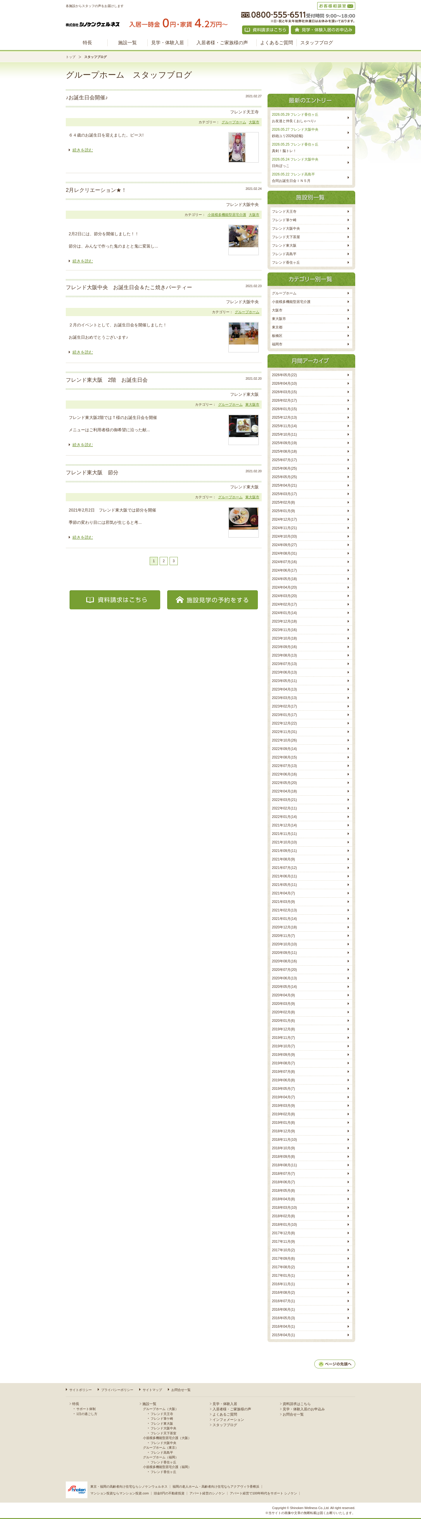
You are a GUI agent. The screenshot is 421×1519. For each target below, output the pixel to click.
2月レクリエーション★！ (96, 190)
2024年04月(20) (284, 587)
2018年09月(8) (283, 1157)
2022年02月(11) (284, 808)
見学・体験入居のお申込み (304, 1409)
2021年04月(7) (283, 893)
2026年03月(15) (284, 392)
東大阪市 (252, 405)
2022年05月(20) (284, 783)
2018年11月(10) (284, 1140)
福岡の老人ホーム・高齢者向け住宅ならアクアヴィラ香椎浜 (215, 1486)
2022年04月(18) (284, 791)
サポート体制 (86, 1409)
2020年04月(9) (283, 995)
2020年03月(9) (283, 1004)
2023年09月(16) (284, 647)
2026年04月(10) (284, 383)
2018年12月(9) (283, 1131)
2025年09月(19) (284, 443)
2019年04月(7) (283, 1097)
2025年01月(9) (283, 511)
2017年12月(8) (283, 1233)
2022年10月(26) (284, 740)
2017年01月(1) (283, 1275)
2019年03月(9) (283, 1106)
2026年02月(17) (284, 400)
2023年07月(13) (284, 664)
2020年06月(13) (284, 978)
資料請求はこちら (297, 1404)
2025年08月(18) (284, 451)
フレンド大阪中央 (286, 228)
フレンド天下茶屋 (286, 237)
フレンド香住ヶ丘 (286, 262)
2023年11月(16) (284, 630)
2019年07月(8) (283, 1072)
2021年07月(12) (284, 868)
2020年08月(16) (284, 961)
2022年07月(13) (284, 766)
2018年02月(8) (283, 1216)
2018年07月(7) (283, 1174)
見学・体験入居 (167, 42)
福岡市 (277, 344)
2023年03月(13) (284, 698)
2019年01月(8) (283, 1123)
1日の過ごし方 (86, 1414)
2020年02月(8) (283, 1012)
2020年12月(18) (284, 927)
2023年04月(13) (284, 689)
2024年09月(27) (284, 545)
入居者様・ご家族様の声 (222, 42)
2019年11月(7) (283, 1038)
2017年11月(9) (283, 1242)
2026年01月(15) (284, 409)
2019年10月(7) (283, 1046)
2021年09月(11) (284, 851)
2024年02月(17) (284, 604)
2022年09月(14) (284, 749)
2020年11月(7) (283, 936)
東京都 (277, 327)
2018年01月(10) (284, 1225)
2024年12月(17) (284, 519)
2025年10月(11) (284, 434)
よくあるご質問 (276, 42)
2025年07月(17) (284, 460)
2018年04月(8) (283, 1199)
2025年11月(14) (284, 426)
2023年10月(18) (284, 638)
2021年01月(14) (284, 919)
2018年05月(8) (283, 1191)
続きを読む (83, 150)
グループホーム (234, 122)
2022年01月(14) (284, 817)
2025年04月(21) (284, 485)
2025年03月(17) (284, 494)
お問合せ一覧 (181, 1390)
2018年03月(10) (284, 1208)
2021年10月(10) (284, 842)
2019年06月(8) (283, 1080)
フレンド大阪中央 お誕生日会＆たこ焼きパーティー (129, 287)
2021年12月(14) (284, 825)
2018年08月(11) (284, 1165)
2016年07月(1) (283, 1301)
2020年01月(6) (283, 1021)
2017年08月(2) (283, 1267)
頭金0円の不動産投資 (169, 1493)
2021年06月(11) (284, 876)
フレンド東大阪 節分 (92, 472)
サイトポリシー (80, 1390)
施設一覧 (127, 42)
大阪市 (254, 122)
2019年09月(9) (283, 1055)
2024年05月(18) (284, 579)
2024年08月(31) (284, 553)
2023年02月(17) (284, 706)
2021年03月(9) (283, 902)
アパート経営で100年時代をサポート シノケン (263, 1493)
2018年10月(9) (283, 1148)
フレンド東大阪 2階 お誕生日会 (107, 380)
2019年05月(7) (283, 1089)
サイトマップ (152, 1390)
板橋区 (277, 336)
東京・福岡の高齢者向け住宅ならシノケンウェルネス (129, 1486)
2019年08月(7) (283, 1063)
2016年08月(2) (283, 1292)
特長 (87, 42)
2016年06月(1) (283, 1309)
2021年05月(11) (284, 885)
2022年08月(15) (284, 757)
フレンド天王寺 (284, 211)
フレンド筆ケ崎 (284, 220)
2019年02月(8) (283, 1114)
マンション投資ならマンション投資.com (119, 1493)
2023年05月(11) (284, 681)
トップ (70, 57)
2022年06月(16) (284, 774)
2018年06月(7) (283, 1182)
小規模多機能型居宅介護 (227, 215)
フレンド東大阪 (284, 245)
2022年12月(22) (284, 723)
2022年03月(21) (284, 800)
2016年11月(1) (283, 1284)
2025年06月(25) (284, 468)
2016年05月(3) (283, 1318)
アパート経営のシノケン (207, 1493)
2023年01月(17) (284, 715)
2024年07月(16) (284, 562)
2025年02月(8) (283, 502)
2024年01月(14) (284, 613)
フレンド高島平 (284, 254)
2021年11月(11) (284, 834)
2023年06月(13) (284, 672)
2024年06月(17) (284, 570)
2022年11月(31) (284, 732)
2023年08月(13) (284, 655)
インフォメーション (228, 1420)
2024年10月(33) (284, 536)
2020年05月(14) (284, 987)
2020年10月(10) (284, 944)
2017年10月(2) (283, 1250)
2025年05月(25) (284, 477)
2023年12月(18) (284, 621)
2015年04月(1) (283, 1335)
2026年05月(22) (284, 375)
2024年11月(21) (284, 528)
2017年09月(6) (283, 1259)
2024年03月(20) (284, 596)
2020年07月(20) (284, 970)
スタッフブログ (316, 42)
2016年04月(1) (283, 1326)
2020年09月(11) (284, 953)
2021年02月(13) (284, 910)
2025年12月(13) (284, 417)
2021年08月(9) (283, 859)
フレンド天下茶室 (163, 1433)
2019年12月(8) (283, 1029)
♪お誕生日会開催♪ (87, 97)
